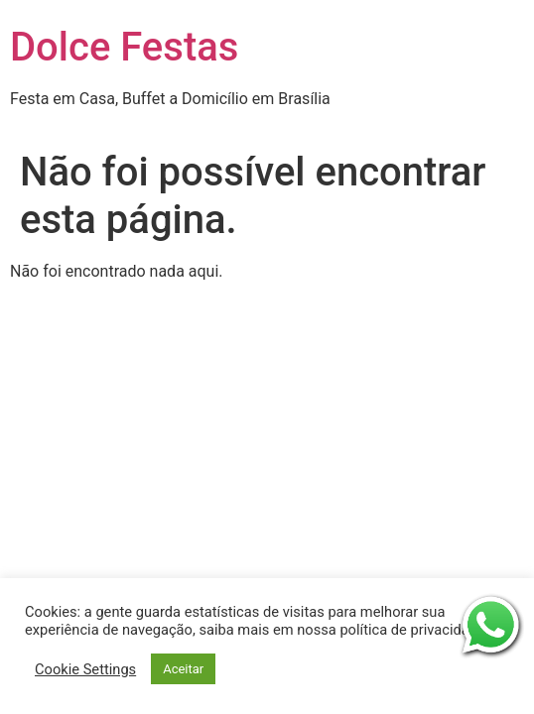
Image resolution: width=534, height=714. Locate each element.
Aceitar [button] (183, 668)
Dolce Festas (124, 47)
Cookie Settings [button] (85, 669)
